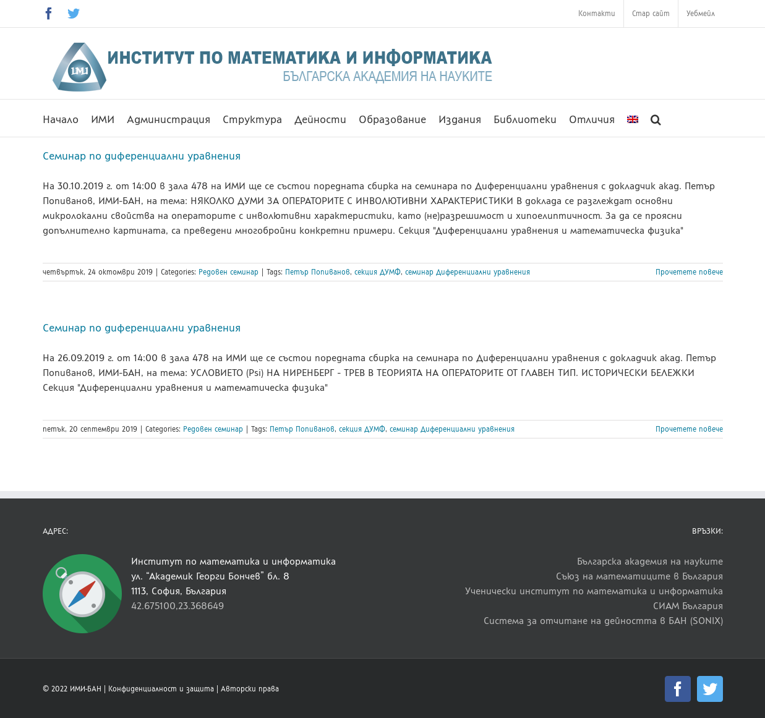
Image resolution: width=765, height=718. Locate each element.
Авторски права (250, 689)
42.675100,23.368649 (177, 606)
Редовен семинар (229, 272)
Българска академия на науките (650, 561)
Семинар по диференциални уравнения (142, 156)
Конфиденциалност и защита (161, 689)
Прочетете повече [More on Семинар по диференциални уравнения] (689, 272)
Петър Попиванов (317, 272)
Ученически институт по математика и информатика (594, 591)
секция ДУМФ (377, 272)
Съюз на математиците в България (639, 576)
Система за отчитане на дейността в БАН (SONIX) (603, 620)
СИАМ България (688, 606)
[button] (656, 118)
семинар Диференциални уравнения (467, 272)
